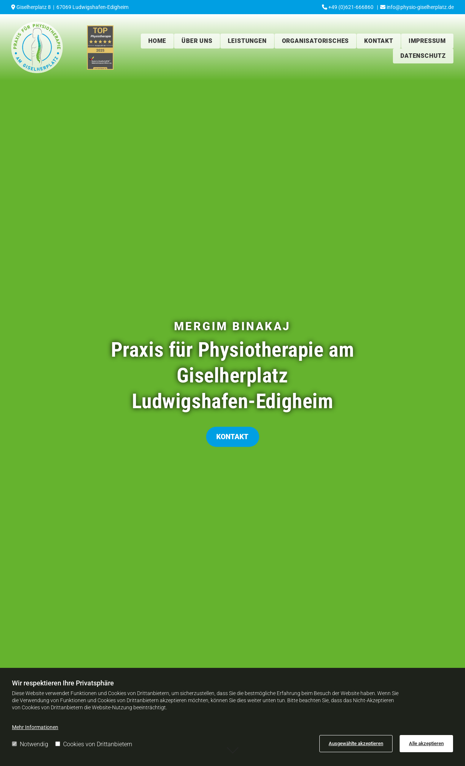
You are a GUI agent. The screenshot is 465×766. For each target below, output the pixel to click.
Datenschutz (423, 55)
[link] (197, 41)
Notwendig (30, 744)
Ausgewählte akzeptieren (356, 743)
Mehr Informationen (35, 727)
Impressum (427, 40)
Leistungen (247, 40)
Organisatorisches (315, 40)
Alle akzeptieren (426, 743)
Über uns (197, 40)
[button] (232, 437)
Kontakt (378, 40)
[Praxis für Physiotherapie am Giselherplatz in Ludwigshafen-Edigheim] (37, 47)
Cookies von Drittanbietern (93, 744)
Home (157, 40)
